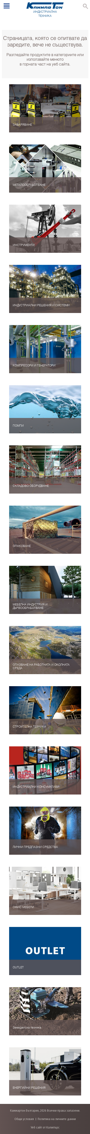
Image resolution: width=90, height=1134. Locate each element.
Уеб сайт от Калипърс (45, 1127)
